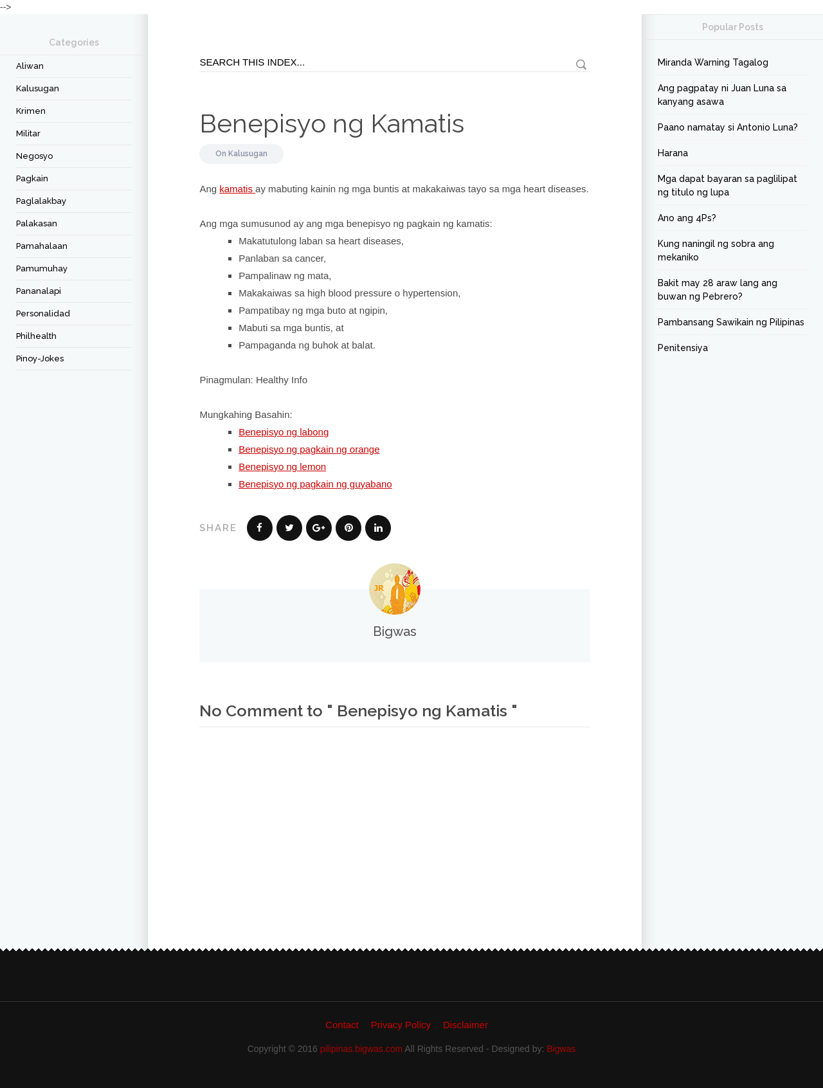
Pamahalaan (42, 246)
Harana (673, 153)
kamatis (237, 188)
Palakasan (36, 223)
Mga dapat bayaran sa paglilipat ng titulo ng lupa (727, 185)
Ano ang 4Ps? (687, 218)
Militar (28, 133)
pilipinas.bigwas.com (361, 1049)
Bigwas (561, 1049)
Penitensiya (683, 348)
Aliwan (30, 66)
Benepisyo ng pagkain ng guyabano (315, 483)
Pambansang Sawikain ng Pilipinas (731, 322)
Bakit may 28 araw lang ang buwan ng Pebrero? (717, 290)
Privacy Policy (401, 1024)
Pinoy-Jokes (40, 358)
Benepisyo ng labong (284, 431)
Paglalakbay (41, 201)
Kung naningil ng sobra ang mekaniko (716, 250)
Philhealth (36, 336)
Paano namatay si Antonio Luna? (728, 127)
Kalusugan (37, 88)
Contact (342, 1024)
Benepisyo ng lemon (282, 466)
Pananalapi (38, 291)
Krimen (31, 111)
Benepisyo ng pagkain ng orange (309, 449)
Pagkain (32, 178)
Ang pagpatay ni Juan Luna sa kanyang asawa (722, 95)
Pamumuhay (42, 268)
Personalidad (43, 313)
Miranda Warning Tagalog (713, 62)
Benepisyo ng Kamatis (331, 123)
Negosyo (34, 156)
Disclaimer (465, 1024)
